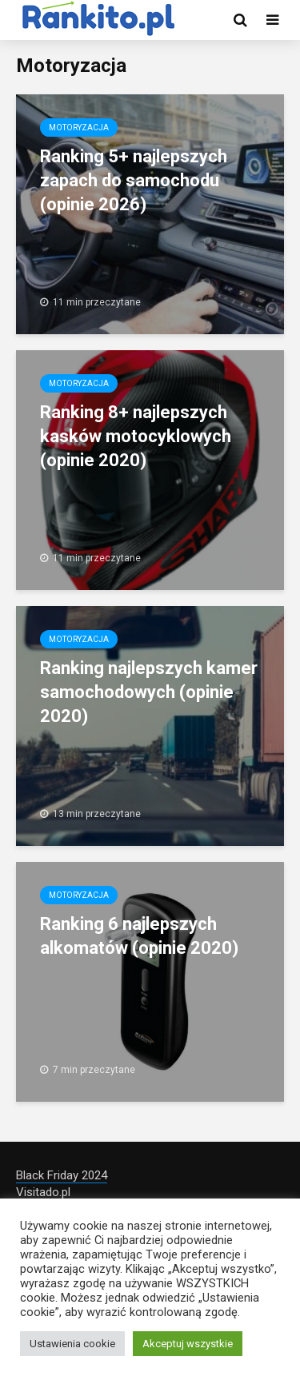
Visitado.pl (43, 1192)
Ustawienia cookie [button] (72, 1344)
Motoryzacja (79, 127)
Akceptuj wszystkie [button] (187, 1344)
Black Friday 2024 (61, 1175)
